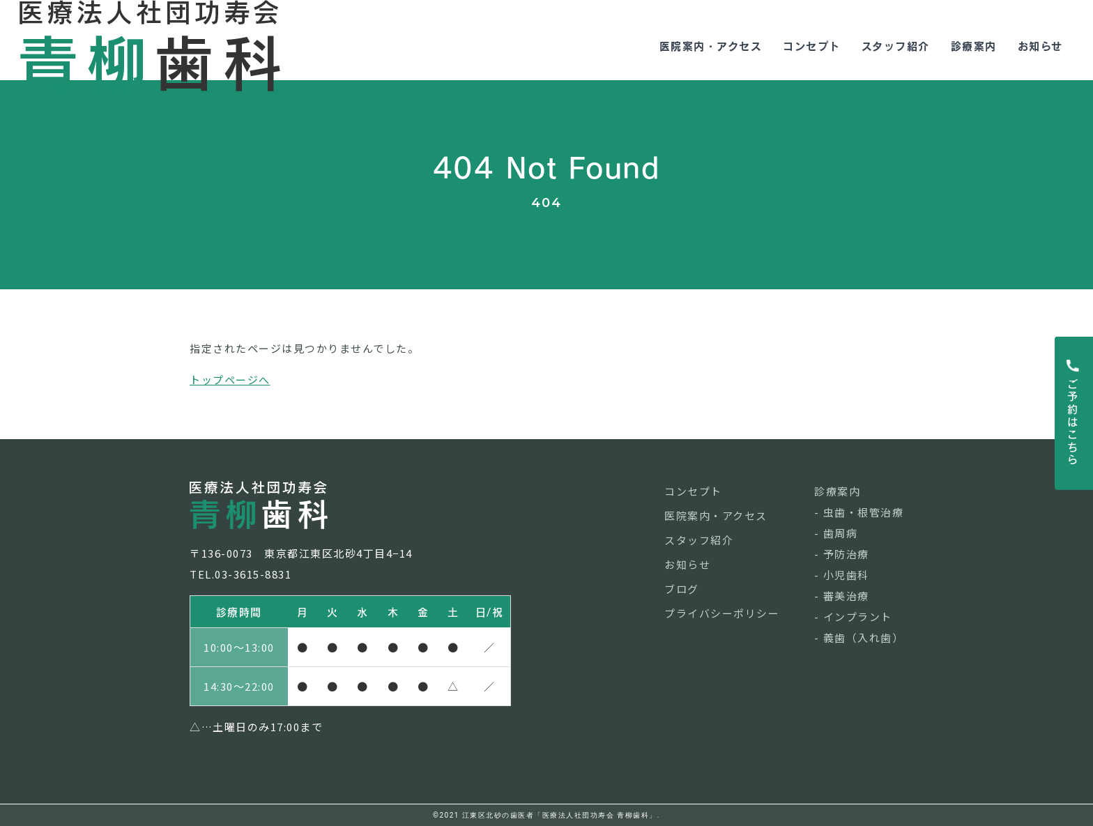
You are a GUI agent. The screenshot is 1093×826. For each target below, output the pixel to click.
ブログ (681, 588)
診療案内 (966, 40)
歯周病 (840, 533)
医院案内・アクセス (703, 40)
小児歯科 (846, 574)
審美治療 (846, 595)
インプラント (857, 616)
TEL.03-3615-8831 (240, 574)
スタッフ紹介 (888, 40)
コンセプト (804, 40)
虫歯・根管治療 (863, 512)
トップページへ (230, 379)
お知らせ (1032, 40)
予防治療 (846, 553)
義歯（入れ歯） (863, 637)
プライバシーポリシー (721, 613)
